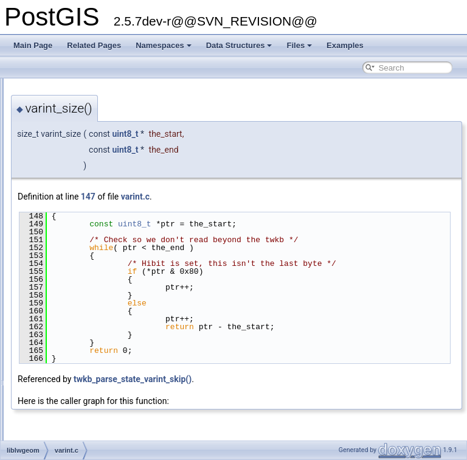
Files (299, 45)
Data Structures (239, 45)
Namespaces (164, 45)
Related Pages (94, 45)
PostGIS (24, 88)
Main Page (32, 45)
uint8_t (277, 134)
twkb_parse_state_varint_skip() (285, 395)
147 (240, 196)
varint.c (287, 196)
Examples (345, 45)
